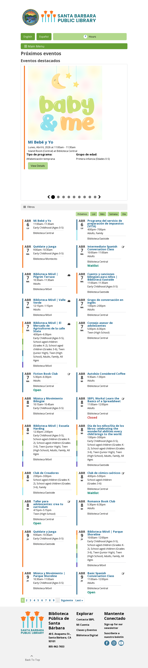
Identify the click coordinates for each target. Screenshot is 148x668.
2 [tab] (58, 197)
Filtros (31, 207)
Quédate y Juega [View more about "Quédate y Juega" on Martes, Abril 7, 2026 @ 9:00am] (44, 246)
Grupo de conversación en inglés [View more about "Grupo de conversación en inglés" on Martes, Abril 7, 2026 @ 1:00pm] (105, 301)
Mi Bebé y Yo (40, 142)
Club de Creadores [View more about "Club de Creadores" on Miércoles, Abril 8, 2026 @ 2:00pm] (46, 472)
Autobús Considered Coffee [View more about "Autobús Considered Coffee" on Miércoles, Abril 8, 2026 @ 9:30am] (106, 373)
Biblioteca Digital (87, 635)
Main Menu (34, 46)
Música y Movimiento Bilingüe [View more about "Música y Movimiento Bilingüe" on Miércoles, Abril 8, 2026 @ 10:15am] (48, 400)
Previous (48, 197)
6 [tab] (79, 197)
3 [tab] (63, 197)
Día (124, 214)
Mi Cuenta (82, 624)
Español (44, 36)
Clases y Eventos (86, 630)
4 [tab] (69, 197)
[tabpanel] (74, 118)
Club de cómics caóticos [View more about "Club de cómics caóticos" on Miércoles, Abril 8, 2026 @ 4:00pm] (103, 472)
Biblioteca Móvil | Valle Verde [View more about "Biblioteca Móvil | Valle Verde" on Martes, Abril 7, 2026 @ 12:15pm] (49, 301)
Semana (113, 214)
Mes (102, 214)
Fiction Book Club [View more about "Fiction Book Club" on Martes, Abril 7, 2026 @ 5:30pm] (45, 373)
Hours (94, 36)
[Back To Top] (32, 658)
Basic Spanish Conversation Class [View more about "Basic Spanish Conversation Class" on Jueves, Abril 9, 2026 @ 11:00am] (100, 574)
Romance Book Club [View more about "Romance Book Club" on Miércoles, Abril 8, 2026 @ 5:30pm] (101, 501)
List (93, 214)
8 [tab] (90, 197)
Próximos (82, 214)
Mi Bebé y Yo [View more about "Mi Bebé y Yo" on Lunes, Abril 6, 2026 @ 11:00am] (42, 220)
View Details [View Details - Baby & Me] (38, 166)
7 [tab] (84, 197)
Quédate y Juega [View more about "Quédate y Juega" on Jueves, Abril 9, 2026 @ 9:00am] (44, 531)
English (28, 36)
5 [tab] (74, 197)
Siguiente (99, 197)
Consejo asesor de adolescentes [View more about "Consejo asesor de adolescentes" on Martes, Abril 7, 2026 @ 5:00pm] (100, 324)
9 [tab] (95, 197)
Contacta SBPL (85, 619)
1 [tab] (53, 197)
